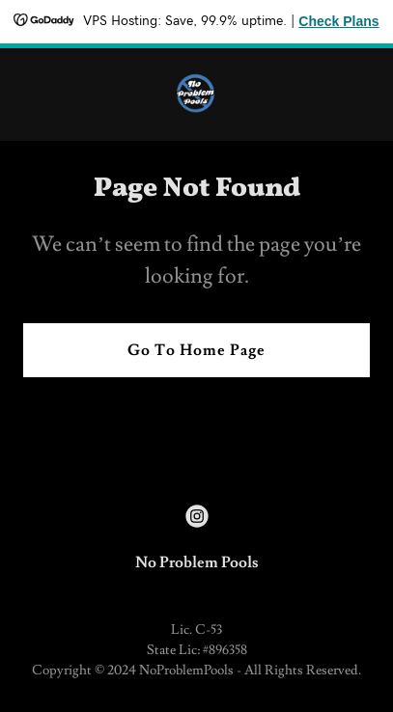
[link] (196, 94)
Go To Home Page (196, 350)
